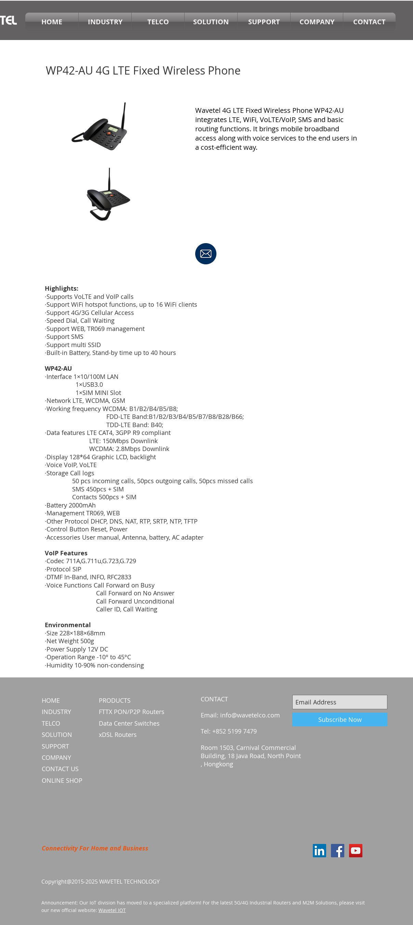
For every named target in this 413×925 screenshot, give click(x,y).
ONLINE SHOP (62, 780)
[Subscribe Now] (339, 719)
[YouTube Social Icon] (355, 850)
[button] (158, 22)
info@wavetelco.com (250, 715)
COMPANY (56, 757)
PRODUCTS (115, 700)
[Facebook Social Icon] (337, 850)
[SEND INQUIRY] (205, 253)
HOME (51, 700)
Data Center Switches (129, 723)
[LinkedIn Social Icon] (319, 850)
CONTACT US (60, 769)
